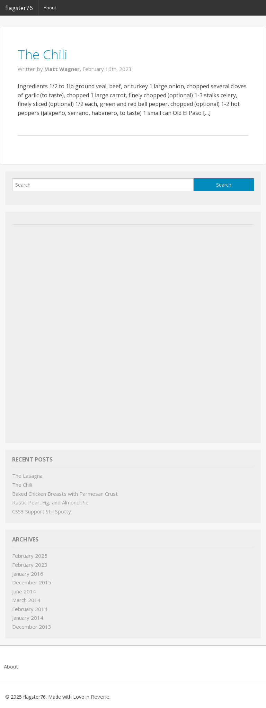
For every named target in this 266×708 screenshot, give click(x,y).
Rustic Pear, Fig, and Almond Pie (50, 502)
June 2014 (24, 591)
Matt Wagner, (63, 68)
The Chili (43, 54)
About (50, 8)
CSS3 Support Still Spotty (41, 511)
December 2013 (31, 626)
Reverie (100, 696)
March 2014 (26, 600)
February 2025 (29, 555)
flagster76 (19, 8)
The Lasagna (27, 475)
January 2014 (27, 617)
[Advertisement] (64, 332)
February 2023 (29, 564)
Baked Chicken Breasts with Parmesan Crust (65, 493)
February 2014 (29, 609)
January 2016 (27, 573)
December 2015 (31, 582)
